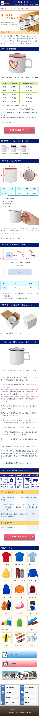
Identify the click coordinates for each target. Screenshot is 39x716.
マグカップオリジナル (12, 8)
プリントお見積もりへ (18, 130)
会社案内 (13, 709)
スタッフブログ (23, 709)
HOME (2, 8)
